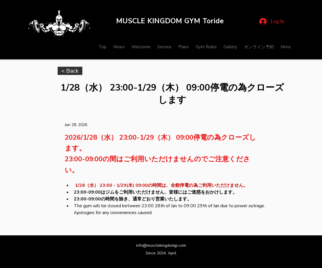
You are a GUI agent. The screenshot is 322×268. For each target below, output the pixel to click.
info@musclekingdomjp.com (161, 245)
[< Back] (70, 71)
